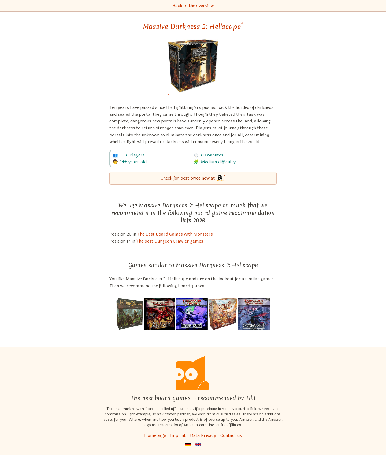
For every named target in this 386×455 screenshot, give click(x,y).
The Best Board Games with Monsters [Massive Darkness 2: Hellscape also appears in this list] (175, 234)
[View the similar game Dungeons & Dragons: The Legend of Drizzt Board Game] (192, 314)
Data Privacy (203, 435)
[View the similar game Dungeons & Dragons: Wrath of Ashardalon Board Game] (159, 314)
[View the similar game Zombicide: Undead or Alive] (222, 314)
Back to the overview (193, 5)
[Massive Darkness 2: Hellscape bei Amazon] (193, 69)
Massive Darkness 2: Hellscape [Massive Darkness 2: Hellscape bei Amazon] (193, 26)
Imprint (178, 435)
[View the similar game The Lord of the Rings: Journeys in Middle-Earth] (129, 314)
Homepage (155, 435)
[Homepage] (193, 373)
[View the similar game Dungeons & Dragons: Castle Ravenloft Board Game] (254, 314)
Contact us (231, 435)
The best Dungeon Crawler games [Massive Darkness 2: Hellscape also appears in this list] (169, 241)
